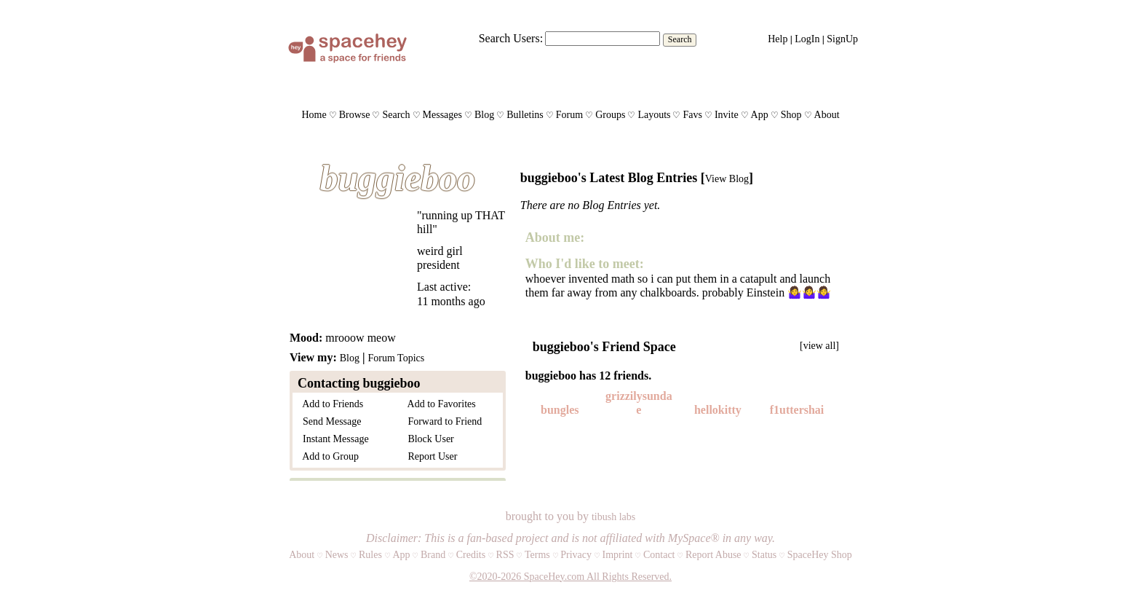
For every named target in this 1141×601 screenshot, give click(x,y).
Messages (442, 114)
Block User (427, 438)
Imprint (617, 554)
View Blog (727, 178)
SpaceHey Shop (819, 554)
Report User (429, 456)
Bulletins (525, 114)
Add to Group (328, 456)
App (759, 114)
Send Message (330, 421)
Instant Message (333, 438)
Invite (727, 114)
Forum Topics (395, 358)
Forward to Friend (442, 421)
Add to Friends (330, 403)
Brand (433, 554)
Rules (370, 554)
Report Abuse (713, 554)
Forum (569, 114)
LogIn (807, 39)
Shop (791, 114)
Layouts (653, 114)
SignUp (842, 39)
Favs (692, 114)
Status (764, 554)
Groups (610, 114)
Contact (659, 554)
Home (313, 114)
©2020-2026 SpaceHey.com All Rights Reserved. (570, 576)
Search (680, 39)
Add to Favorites (438, 403)
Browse (354, 114)
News (337, 554)
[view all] (819, 345)
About (827, 114)
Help (777, 39)
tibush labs (613, 516)
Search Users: (511, 38)
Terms (537, 554)
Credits (470, 554)
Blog (484, 114)
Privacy (576, 554)
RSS (505, 554)
